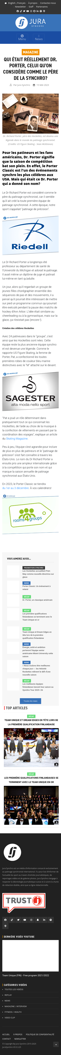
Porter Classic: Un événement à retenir (36, 587)
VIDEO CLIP (10, 1018)
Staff (31, 6)
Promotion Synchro (33, 568)
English (11, 3)
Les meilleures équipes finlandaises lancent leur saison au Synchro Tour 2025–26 (37, 687)
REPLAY (8, 995)
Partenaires (42, 6)
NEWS (7, 1001)
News (39, 38)
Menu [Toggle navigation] (22, 38)
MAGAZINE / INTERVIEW (16, 1006)
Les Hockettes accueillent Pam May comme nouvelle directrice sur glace (38, 574)
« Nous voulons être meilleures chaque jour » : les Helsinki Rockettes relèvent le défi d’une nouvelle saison (36, 670)
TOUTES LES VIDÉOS (14, 989)
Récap (26, 597)
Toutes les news (30, 701)
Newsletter (20, 6)
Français (21, 3)
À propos (32, 3)
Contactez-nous (48, 3)
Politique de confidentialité (40, 1034)
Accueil (6, 1034)
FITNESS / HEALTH (13, 1012)
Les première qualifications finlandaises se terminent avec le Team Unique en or (37, 617)
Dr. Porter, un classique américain (37, 600)
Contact (6, 1039)
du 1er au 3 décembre (15, 488)
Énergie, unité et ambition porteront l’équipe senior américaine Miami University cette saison (37, 652)
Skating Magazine (17, 438)
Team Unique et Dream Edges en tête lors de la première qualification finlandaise (37, 635)
